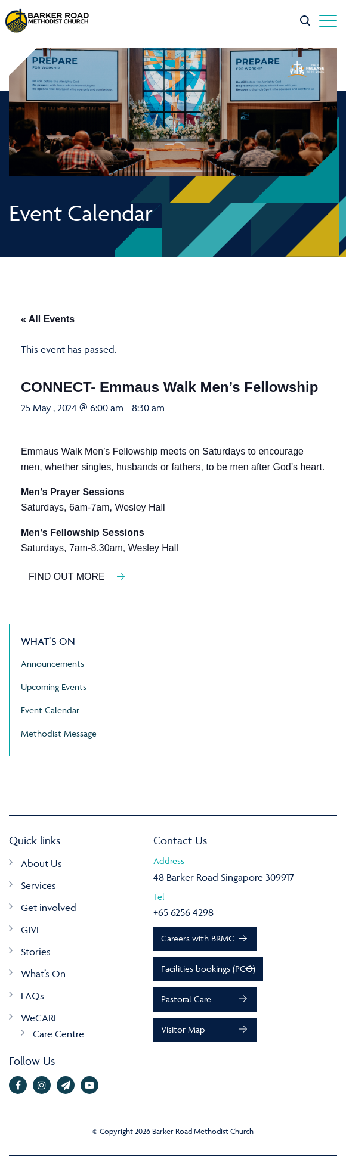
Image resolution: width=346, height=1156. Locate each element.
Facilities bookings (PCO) (208, 968)
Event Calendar (50, 710)
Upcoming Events (53, 686)
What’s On (43, 974)
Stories (36, 952)
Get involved (48, 907)
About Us (41, 863)
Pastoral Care (186, 999)
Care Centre (58, 1034)
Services (38, 885)
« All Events (48, 319)
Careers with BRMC (197, 938)
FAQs (32, 996)
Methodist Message (59, 733)
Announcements (52, 663)
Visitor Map (183, 1029)
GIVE (31, 930)
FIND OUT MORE (67, 576)
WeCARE (39, 1018)
